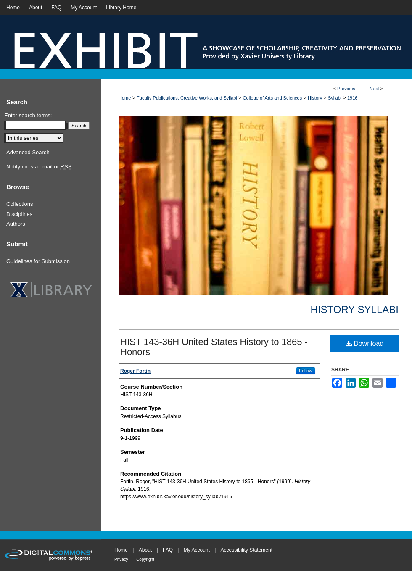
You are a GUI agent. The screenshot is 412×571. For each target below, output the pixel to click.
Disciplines (19, 214)
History (315, 97)
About (145, 550)
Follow (305, 370)
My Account (197, 550)
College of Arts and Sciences (272, 97)
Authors (15, 224)
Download (365, 343)
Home (125, 97)
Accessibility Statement (246, 550)
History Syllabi (355, 309)
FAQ (168, 550)
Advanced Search (28, 152)
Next (374, 88)
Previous (346, 88)
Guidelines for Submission (38, 261)
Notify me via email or (38, 166)
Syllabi (334, 97)
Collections (19, 204)
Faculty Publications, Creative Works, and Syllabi (187, 97)
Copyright (145, 559)
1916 (352, 97)
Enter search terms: (28, 115)
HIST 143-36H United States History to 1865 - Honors (214, 347)
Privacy (121, 559)
